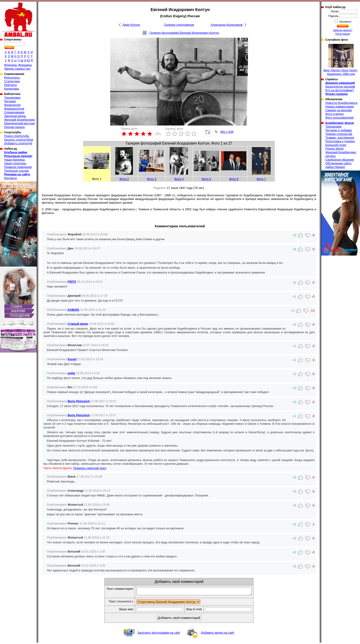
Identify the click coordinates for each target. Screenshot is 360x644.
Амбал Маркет (335, 167)
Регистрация (342, 33)
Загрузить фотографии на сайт (158, 634)
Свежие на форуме (338, 110)
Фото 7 (261, 179)
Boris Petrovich (79, 401)
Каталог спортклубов (18, 139)
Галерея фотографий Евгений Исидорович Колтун (184, 32)
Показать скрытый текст (90, 468)
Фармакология (14, 108)
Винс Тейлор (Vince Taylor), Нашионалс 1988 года (340, 60)
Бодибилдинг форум (339, 123)
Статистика (12, 81)
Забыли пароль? (342, 30)
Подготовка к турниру (340, 141)
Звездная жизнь (15, 116)
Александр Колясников (227, 24)
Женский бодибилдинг (19, 119)
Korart (72, 359)
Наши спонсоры (15, 163)
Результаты (12, 77)
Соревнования (14, 112)
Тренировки (12, 97)
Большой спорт (335, 145)
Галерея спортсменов (179, 24)
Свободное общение (339, 159)
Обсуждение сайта (338, 163)
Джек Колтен (131, 24)
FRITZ (72, 281)
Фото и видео (334, 114)
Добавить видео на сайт (217, 634)
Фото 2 (124, 179)
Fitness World (334, 148)
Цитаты (330, 156)
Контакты (10, 178)
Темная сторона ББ (338, 134)
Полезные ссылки (16, 170)
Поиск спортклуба (16, 136)
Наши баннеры (14, 159)
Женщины (25, 65)
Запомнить (345, 21)
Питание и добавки (338, 130)
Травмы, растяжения (339, 137)
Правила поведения (18, 167)
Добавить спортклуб (18, 143)
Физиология (12, 105)
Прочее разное (14, 127)
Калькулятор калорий (340, 86)
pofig (71, 373)
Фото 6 (234, 179)
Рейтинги (10, 85)
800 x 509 (226, 132)
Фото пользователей (339, 117)
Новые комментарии (339, 106)
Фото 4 (179, 179)
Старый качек (78, 323)
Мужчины (10, 65)
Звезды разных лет (17, 68)
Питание (10, 101)
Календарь (11, 88)
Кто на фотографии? (339, 90)
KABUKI (73, 309)
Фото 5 (206, 179)
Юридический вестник (19, 123)
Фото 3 (151, 179)
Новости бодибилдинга (341, 103)
